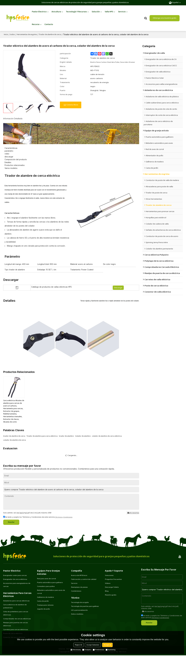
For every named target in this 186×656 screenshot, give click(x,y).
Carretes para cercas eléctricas (15, 630)
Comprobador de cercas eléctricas (17, 619)
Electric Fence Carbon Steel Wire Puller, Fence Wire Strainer (112, 62)
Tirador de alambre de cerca (50, 34)
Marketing (110, 650)
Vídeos (107, 583)
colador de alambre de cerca (14, 440)
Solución (96, 12)
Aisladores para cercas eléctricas (16, 601)
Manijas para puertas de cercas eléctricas (15, 625)
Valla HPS (109, 12)
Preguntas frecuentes (113, 579)
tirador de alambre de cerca (14, 436)
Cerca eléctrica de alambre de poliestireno (15, 606)
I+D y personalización (79, 610)
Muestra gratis (110, 595)
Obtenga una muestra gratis (164, 18)
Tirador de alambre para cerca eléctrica (42, 436)
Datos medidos (77, 614)
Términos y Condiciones (63, 517)
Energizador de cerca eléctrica (15, 579)
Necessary (76, 650)
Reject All (78, 645)
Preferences (98, 650)
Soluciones (109, 575)
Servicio (122, 12)
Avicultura (56, 12)
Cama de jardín (43, 601)
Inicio (6, 34)
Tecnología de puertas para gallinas (85, 606)
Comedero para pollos (46, 586)
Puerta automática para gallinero (50, 582)
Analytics (86, 650)
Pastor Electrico (39, 12)
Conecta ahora (72, 104)
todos (12, 34)
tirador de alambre (66, 436)
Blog (106, 591)
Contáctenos (76, 591)
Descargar (118, 287)
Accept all (107, 645)
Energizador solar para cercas (15, 575)
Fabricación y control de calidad (83, 579)
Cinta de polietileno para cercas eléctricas (15, 614)
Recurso (36, 24)
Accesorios (133, 512)
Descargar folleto (112, 587)
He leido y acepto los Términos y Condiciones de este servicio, (37, 517)
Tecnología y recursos (76, 12)
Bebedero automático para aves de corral (51, 592)
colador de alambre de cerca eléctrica (107, 436)
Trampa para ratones (45, 605)
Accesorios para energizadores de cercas (16, 585)
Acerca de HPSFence (79, 575)
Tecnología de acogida (80, 602)
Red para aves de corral (46, 578)
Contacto (48, 24)
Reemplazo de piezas (79, 587)
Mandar (11, 522)
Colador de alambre (83, 436)
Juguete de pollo (43, 609)
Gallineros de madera (45, 597)
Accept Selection (92, 645)
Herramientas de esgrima (27, 34)
